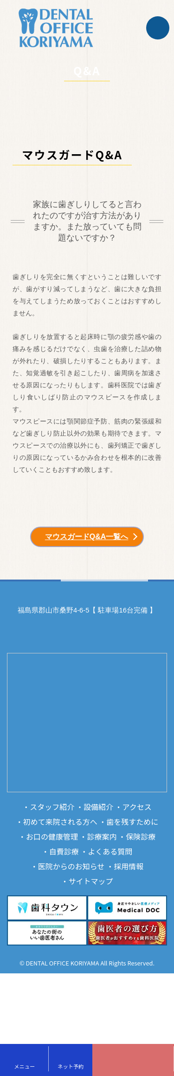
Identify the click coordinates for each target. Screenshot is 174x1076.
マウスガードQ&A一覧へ (87, 537)
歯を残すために (132, 821)
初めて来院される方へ (60, 821)
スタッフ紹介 (52, 806)
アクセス (137, 806)
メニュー (24, 1066)
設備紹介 (98, 806)
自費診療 (64, 851)
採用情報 (128, 866)
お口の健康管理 (52, 836)
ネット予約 (71, 1066)
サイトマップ (91, 881)
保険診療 (140, 836)
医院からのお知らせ (71, 866)
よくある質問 (110, 851)
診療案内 (102, 836)
